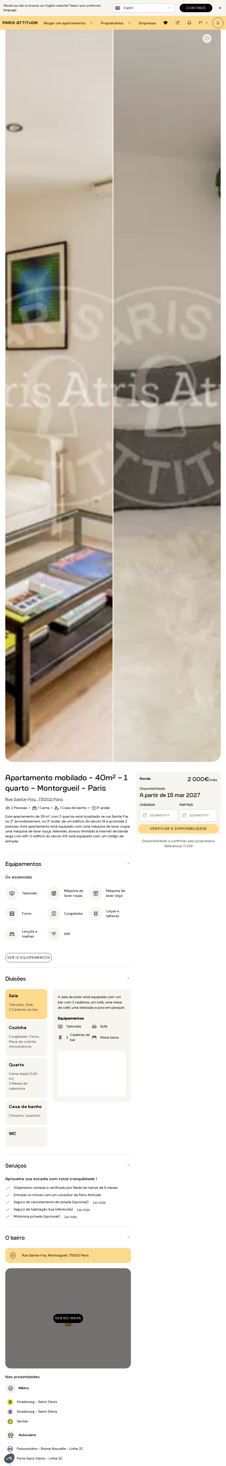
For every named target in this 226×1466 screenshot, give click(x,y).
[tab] (68, 23)
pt (204, 22)
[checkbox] (207, 38)
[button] (9, 1458)
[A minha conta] (218, 22)
